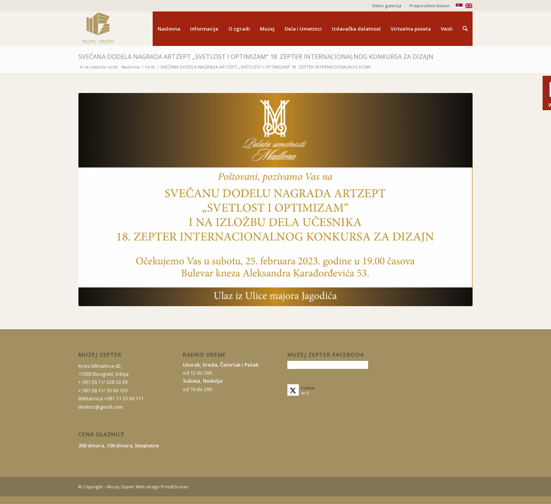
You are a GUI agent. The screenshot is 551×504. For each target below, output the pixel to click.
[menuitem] (387, 6)
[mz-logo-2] (115, 28)
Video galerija (386, 5)
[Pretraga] (465, 28)
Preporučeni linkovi (429, 5)
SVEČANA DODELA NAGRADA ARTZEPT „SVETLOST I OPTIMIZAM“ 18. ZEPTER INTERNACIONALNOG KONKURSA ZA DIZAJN (256, 56)
